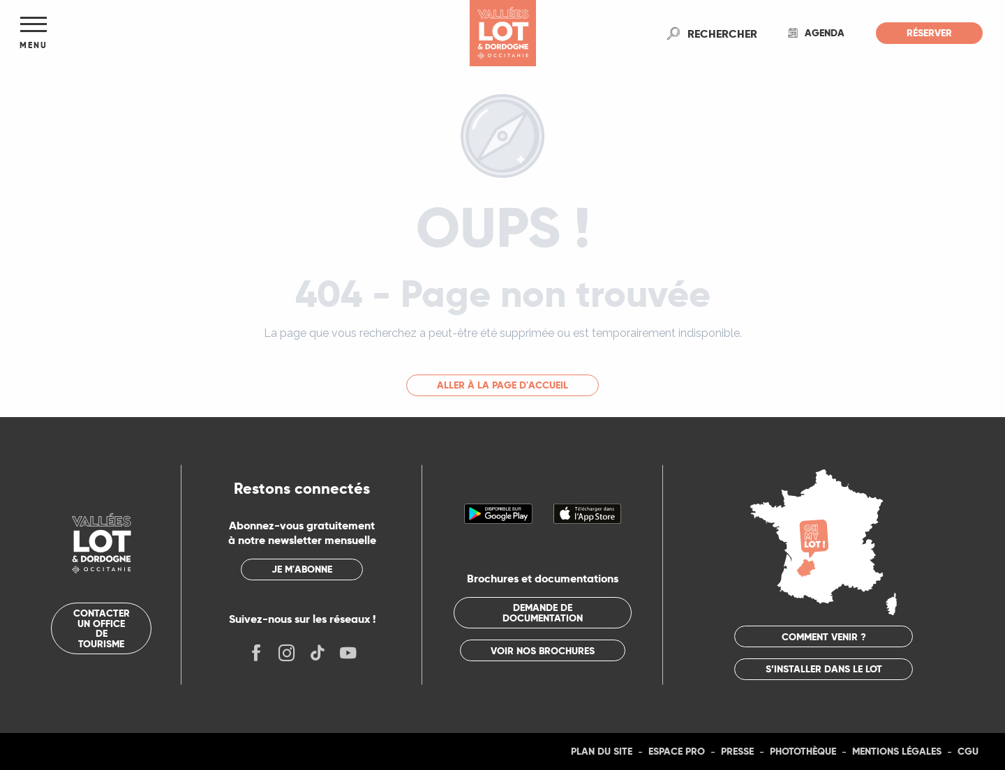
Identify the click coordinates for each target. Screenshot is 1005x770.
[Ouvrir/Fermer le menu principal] (33, 33)
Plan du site (601, 751)
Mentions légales (896, 751)
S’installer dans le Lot (824, 669)
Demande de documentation (542, 612)
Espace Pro (676, 751)
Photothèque (803, 751)
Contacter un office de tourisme (101, 628)
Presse (737, 751)
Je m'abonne (301, 569)
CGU (968, 751)
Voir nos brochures (543, 650)
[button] (722, 33)
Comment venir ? (824, 637)
